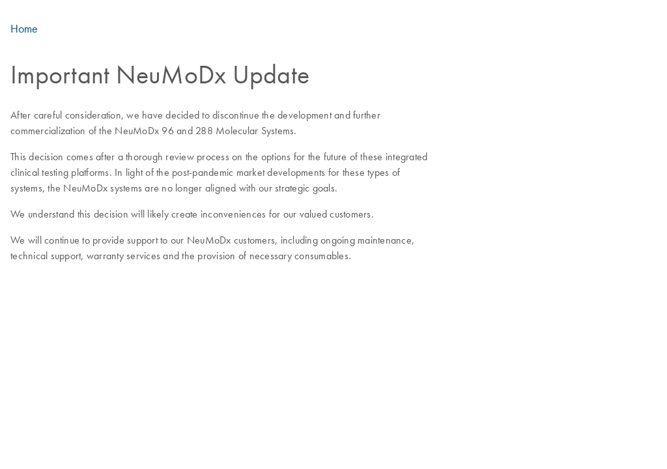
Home (24, 28)
